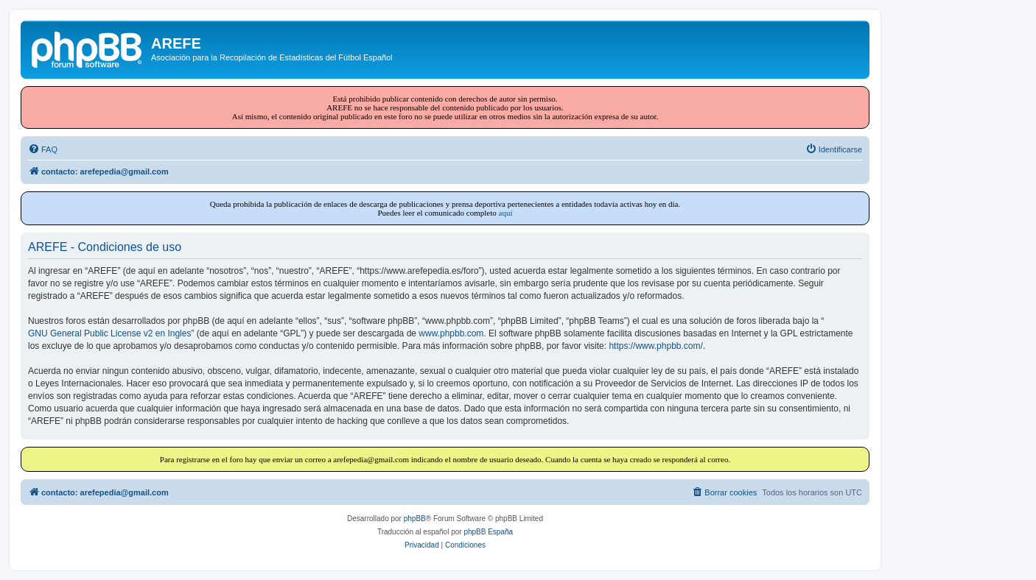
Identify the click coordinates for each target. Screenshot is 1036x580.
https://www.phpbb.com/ (655, 346)
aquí (506, 212)
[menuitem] (42, 149)
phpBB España (488, 532)
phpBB (415, 518)
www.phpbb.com (451, 333)
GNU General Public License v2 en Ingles (109, 333)
